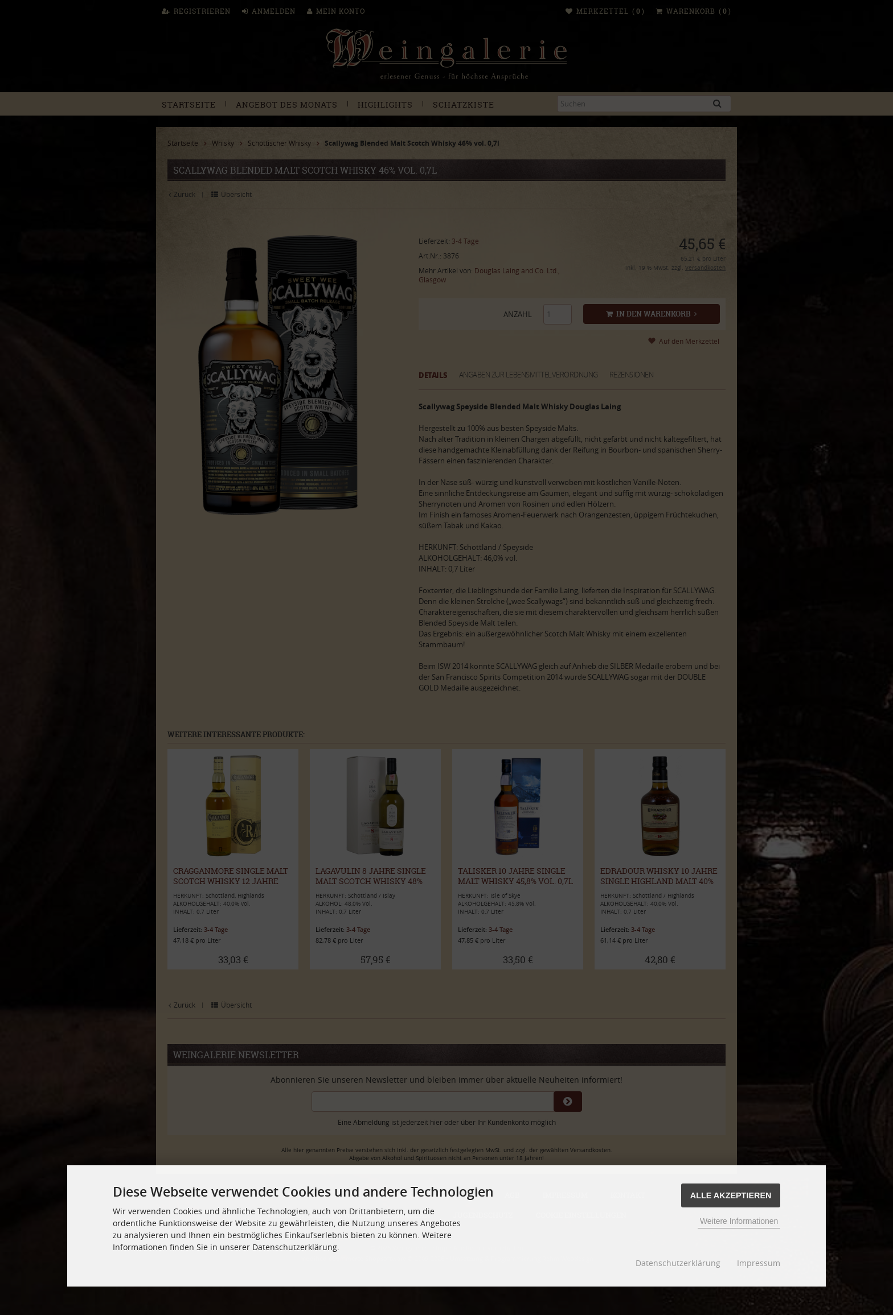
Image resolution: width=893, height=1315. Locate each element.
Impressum (758, 1263)
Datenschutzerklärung (678, 1263)
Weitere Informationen (739, 1221)
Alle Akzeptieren (731, 1195)
